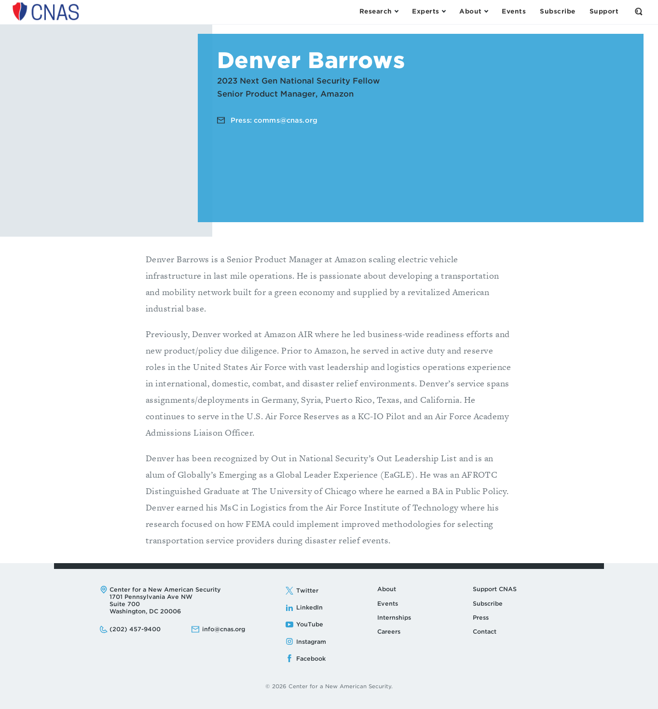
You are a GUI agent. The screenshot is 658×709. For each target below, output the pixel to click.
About (386, 589)
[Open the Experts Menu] (429, 11)
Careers (388, 631)
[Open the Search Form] (638, 11)
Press (481, 617)
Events (387, 603)
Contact (484, 631)
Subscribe (488, 603)
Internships (394, 617)
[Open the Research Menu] (378, 11)
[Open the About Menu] (473, 11)
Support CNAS (495, 589)
